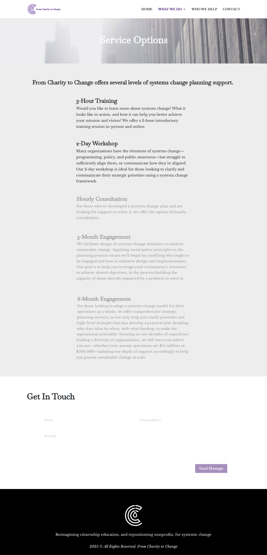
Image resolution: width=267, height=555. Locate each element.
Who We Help (204, 9)
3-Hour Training (96, 101)
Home (146, 9)
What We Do (170, 9)
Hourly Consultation (102, 200)
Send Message (211, 468)
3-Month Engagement (104, 239)
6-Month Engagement (105, 303)
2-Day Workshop (97, 143)
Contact (231, 9)
